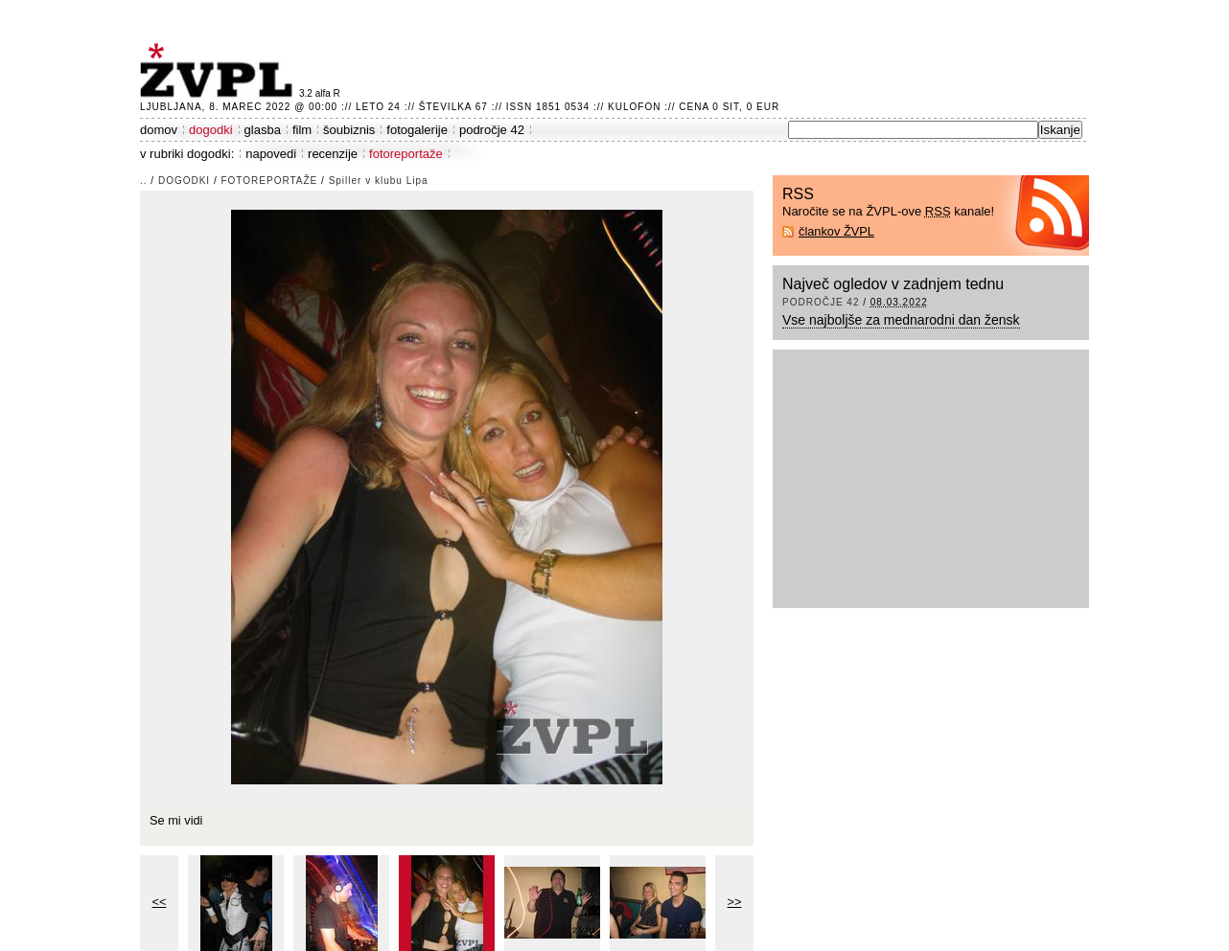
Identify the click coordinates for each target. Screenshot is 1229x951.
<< (159, 901)
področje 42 (491, 130)
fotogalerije (417, 130)
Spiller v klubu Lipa (379, 180)
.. (144, 180)
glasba (262, 130)
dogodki (211, 130)
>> (735, 901)
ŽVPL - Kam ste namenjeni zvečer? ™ (219, 70)
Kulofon (634, 107)
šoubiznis (349, 130)
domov (158, 130)
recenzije (333, 154)
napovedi (270, 154)
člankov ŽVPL (836, 231)
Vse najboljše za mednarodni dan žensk (901, 320)
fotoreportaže (406, 154)
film (302, 130)
